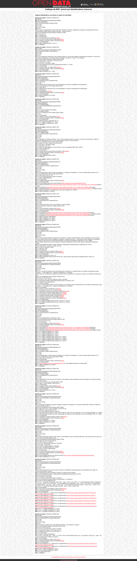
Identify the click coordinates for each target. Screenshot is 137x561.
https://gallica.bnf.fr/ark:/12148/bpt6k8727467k (74, 183)
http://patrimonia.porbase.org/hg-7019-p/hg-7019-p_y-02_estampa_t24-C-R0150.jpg (68, 328)
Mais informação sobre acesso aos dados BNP (75, 557)
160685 (64, 292)
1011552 (57, 38)
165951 (61, 451)
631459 (59, 386)
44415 (59, 288)
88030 (62, 40)
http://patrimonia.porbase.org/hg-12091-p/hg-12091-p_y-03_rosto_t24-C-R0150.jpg (71, 188)
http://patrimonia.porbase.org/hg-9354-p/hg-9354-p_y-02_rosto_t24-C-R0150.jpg (70, 214)
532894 (50, 91)
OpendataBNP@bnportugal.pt (57, 557)
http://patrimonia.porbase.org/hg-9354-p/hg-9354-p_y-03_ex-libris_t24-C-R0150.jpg (67, 215)
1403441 (59, 67)
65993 (62, 39)
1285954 (61, 296)
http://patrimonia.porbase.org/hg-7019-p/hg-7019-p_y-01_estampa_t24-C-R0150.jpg (68, 327)
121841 (60, 290)
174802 (65, 294)
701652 (60, 251)
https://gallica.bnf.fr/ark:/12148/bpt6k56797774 (52, 363)
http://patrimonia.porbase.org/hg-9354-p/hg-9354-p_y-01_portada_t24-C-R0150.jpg (67, 212)
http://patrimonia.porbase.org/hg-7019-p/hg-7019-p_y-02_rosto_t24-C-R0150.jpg (70, 330)
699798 (64, 488)
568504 (67, 291)
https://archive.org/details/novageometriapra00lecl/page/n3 (79, 455)
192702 (58, 116)
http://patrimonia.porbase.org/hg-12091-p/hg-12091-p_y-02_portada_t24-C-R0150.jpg (68, 187)
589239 (67, 151)
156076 (58, 208)
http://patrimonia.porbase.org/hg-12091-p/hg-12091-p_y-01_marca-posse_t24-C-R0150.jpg (73, 184)
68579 (64, 298)
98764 (65, 416)
